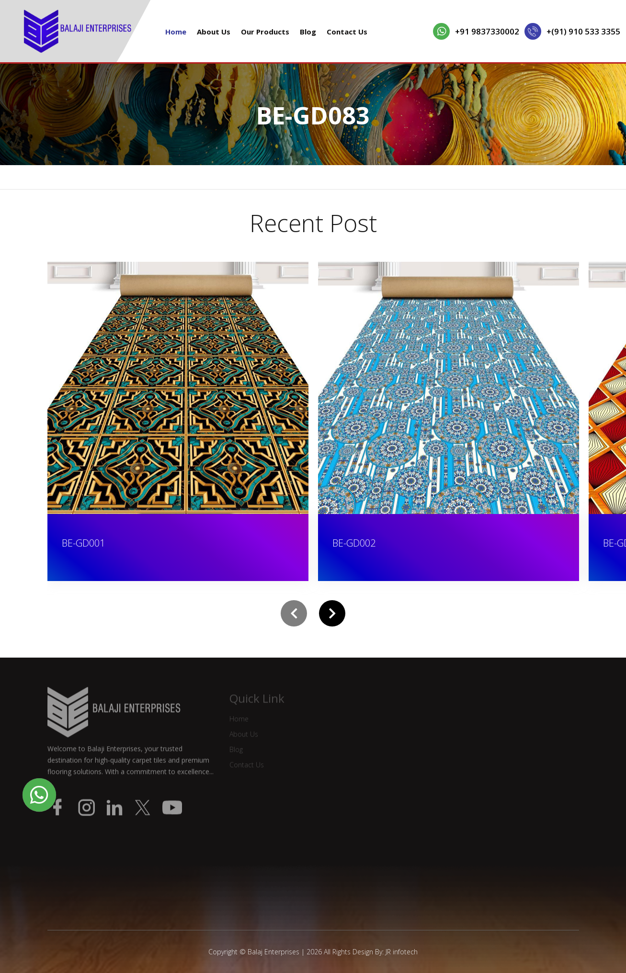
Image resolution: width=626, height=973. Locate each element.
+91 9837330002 (487, 31)
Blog (308, 31)
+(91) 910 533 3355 (583, 31)
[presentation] (294, 613)
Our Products (265, 31)
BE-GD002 (354, 543)
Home (175, 31)
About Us (213, 31)
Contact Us (347, 31)
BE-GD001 (83, 543)
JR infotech (402, 951)
